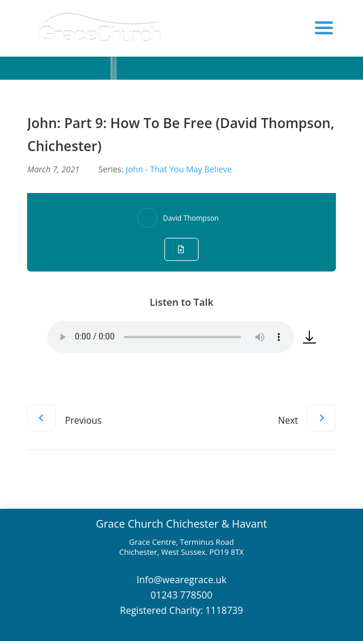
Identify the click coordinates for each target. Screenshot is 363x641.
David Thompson (191, 218)
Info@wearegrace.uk (182, 579)
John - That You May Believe (179, 169)
